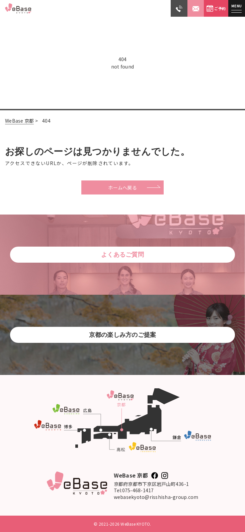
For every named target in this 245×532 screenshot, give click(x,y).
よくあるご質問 (122, 254)
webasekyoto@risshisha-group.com (156, 497)
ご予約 (216, 8)
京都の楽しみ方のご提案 (122, 334)
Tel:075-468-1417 (134, 490)
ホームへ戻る (122, 187)
